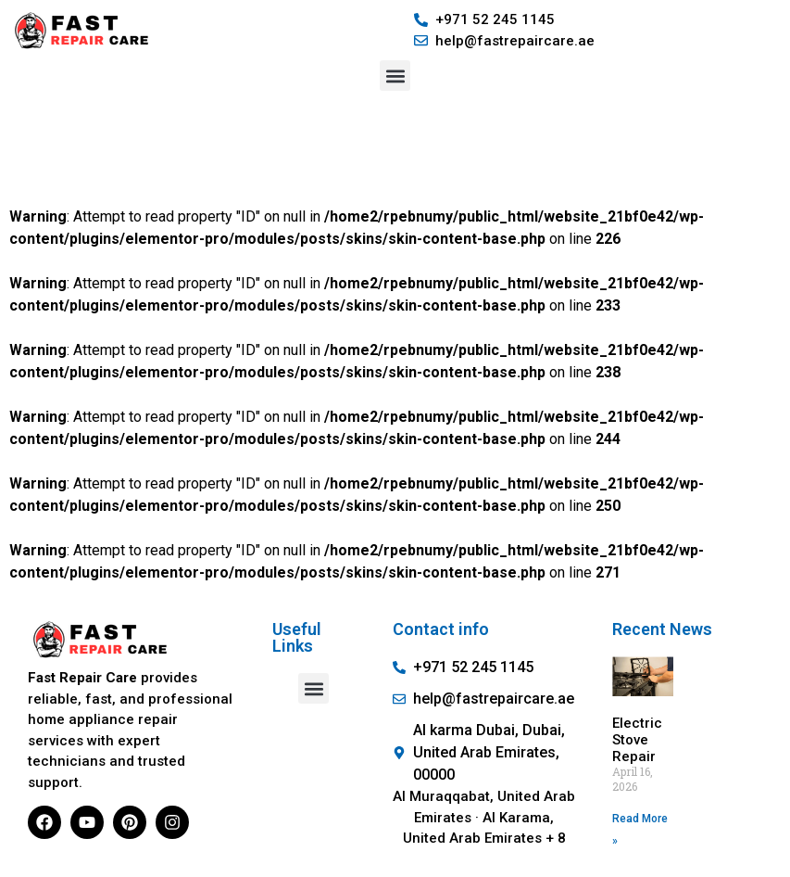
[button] (395, 75)
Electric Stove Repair (637, 740)
